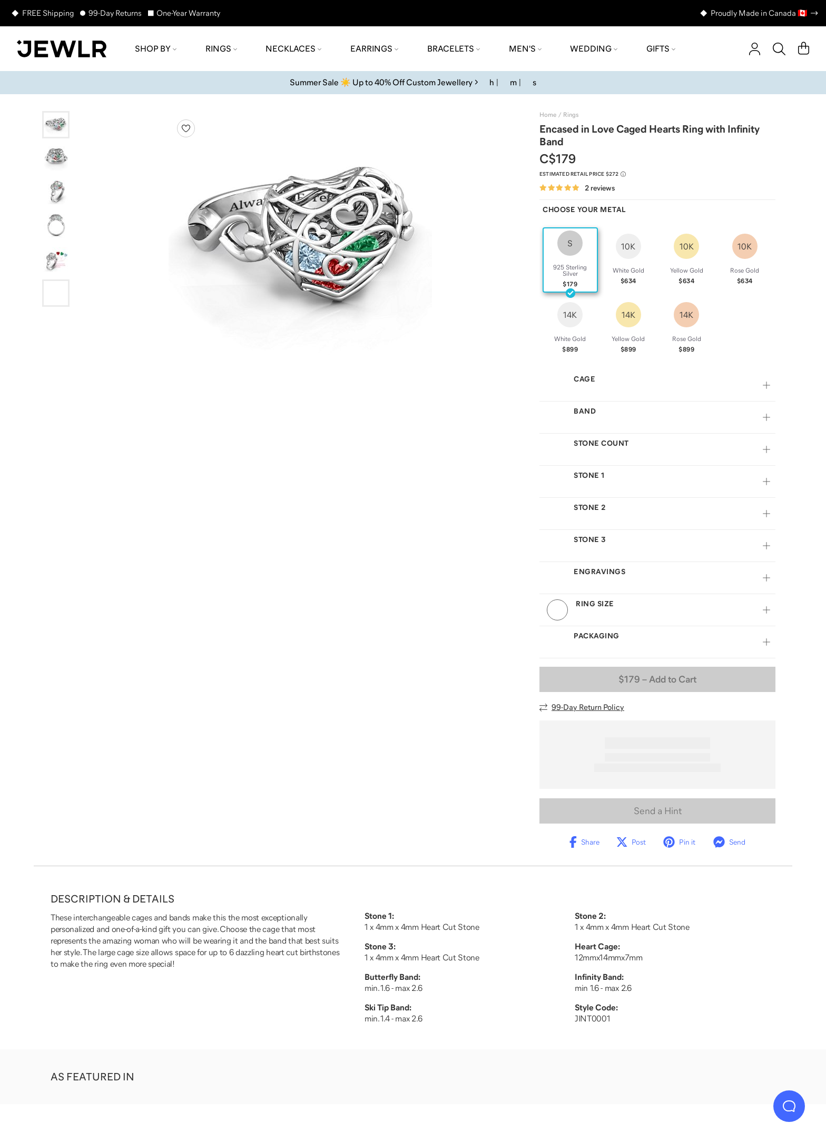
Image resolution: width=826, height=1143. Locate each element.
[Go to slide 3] (56, 192)
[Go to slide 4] (56, 225)
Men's (525, 48)
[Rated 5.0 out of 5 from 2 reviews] (577, 188)
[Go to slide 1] (56, 124)
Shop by (155, 48)
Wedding (593, 48)
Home (547, 115)
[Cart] (803, 49)
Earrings (374, 48)
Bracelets (453, 48)
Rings (221, 48)
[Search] (779, 49)
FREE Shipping (48, 13)
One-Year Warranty (188, 13)
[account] (754, 49)
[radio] (570, 260)
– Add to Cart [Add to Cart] (657, 692)
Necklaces (293, 48)
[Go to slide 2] (56, 158)
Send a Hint (658, 823)
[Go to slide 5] (56, 259)
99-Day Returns (115, 13)
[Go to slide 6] (56, 293)
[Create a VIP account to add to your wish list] (186, 128)
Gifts (660, 48)
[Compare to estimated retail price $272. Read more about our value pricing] (582, 174)
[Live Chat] (789, 1106)
